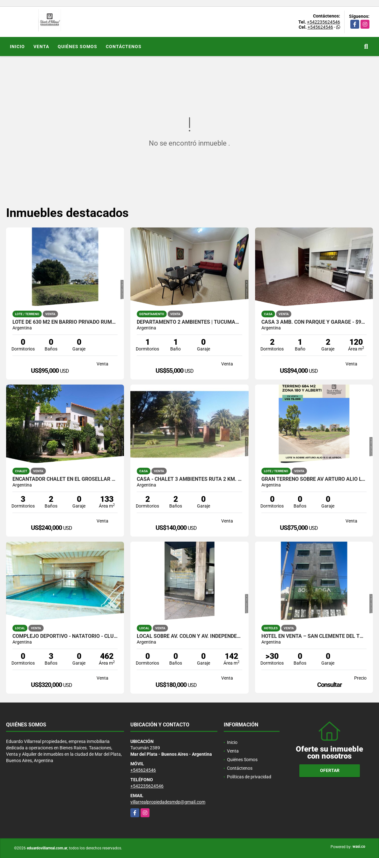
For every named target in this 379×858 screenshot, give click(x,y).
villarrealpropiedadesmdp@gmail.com (167, 801)
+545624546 (320, 27)
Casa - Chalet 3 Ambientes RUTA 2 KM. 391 (189, 479)
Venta (41, 46)
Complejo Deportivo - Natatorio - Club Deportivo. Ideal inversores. (65, 636)
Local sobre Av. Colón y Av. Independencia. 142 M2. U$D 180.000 (189, 636)
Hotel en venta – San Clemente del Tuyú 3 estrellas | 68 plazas (314, 636)
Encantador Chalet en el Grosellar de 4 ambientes (65, 479)
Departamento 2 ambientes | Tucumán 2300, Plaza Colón (189, 322)
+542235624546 (323, 22)
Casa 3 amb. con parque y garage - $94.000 (314, 322)
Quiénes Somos (77, 46)
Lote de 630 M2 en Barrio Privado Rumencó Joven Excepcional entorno (65, 322)
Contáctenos (124, 46)
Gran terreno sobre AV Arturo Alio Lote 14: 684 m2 (314, 479)
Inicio (17, 46)
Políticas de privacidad (249, 776)
